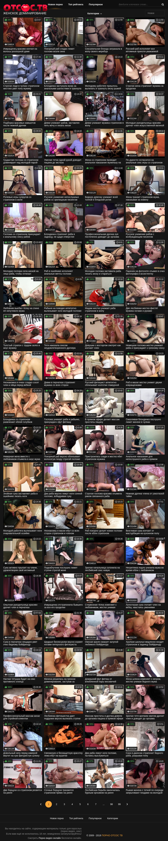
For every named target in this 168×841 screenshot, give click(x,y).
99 (119, 804)
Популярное (96, 4)
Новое (151, 13)
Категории (93, 13)
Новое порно (55, 4)
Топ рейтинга (75, 4)
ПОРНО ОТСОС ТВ (112, 835)
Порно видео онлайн (50, 838)
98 (111, 804)
